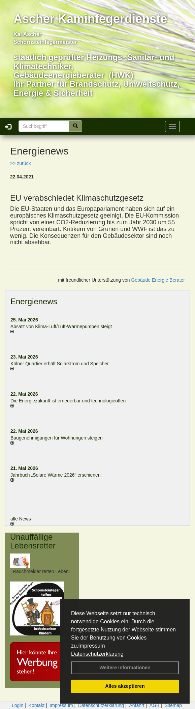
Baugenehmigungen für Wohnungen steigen (56, 438)
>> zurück (20, 163)
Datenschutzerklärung (97, 654)
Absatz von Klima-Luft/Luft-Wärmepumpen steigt (61, 326)
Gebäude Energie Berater (158, 280)
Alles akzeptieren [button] (125, 686)
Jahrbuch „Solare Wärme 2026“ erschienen (55, 475)
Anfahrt (136, 705)
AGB (155, 705)
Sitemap (173, 705)
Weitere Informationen (125, 667)
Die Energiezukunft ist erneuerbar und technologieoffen (68, 400)
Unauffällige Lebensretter (33, 541)
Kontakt (36, 705)
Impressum (91, 646)
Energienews (33, 301)
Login (17, 705)
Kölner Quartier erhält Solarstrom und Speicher (59, 363)
